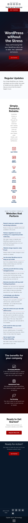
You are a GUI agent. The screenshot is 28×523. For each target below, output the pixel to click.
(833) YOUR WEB (14, 2)
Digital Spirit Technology (14, 7)
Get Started (14, 10)
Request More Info (14, 432)
